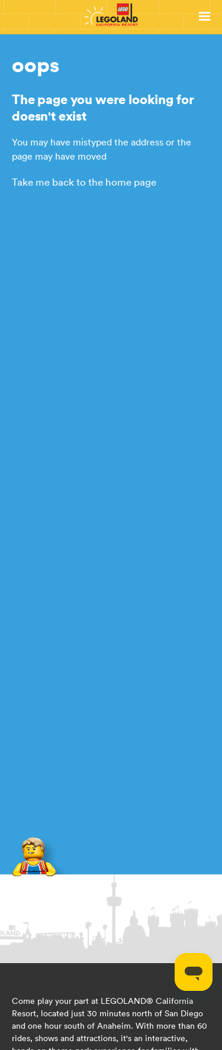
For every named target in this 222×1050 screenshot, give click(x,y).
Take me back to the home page (84, 182)
